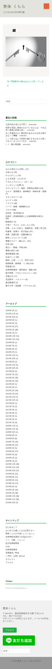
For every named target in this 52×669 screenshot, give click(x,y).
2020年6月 (10, 445)
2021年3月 (10, 416)
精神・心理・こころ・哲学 (17, 260)
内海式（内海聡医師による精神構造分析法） (25, 216)
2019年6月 (10, 480)
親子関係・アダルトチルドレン (19, 273)
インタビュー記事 (13, 185)
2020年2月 (10, 458)
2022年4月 (10, 384)
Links (8, 546)
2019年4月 (10, 486)
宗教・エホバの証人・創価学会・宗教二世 (24, 228)
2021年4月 (10, 413)
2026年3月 (10, 310)
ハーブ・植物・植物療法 (16, 207)
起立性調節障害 (12, 543)
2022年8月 (10, 371)
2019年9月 (10, 474)
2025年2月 (10, 330)
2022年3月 (10, 387)
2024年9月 (10, 342)
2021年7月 (10, 406)
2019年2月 (10, 490)
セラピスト (10, 559)
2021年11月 (10, 400)
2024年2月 (10, 352)
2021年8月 (10, 403)
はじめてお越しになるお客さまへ (20, 530)
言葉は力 (9, 276)
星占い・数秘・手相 (14, 247)
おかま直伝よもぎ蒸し (15, 169)
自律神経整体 (11, 550)
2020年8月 (10, 438)
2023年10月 (10, 358)
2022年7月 (10, 374)
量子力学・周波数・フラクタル (19, 286)
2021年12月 (10, 397)
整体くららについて (14, 238)
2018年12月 (10, 496)
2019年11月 (10, 467)
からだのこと (11, 175)
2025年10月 (10, 317)
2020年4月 (10, 451)
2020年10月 (10, 432)
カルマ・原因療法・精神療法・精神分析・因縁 (26, 191)
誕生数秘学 (10, 282)
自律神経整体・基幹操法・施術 (19, 270)
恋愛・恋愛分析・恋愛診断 (17, 234)
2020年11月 (10, 429)
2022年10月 (10, 368)
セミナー (9, 200)
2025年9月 (10, 320)
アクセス (9, 562)
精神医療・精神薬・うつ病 (17, 263)
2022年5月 (10, 381)
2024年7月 (10, 346)
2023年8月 (10, 362)
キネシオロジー (12, 197)
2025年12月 (10, 314)
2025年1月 (10, 333)
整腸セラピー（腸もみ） (16, 241)
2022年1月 (10, 394)
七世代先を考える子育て (16, 124)
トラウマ (9, 203)
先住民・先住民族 (13, 213)
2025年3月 (10, 326)
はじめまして (11, 527)
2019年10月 (10, 470)
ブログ (8, 210)
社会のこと (10, 257)
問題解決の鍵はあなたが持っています (25, 83)
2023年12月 (10, 355)
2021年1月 (10, 422)
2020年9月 (10, 435)
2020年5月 (10, 448)
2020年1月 (10, 461)
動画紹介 (9, 222)
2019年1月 (10, 493)
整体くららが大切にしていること (20, 534)
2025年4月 (10, 323)
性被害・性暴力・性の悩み (17, 231)
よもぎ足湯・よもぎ (14, 179)
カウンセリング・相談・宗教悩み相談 (22, 188)
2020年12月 (10, 426)
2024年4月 (10, 349)
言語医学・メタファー (15, 279)
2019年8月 (10, 477)
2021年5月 (10, 410)
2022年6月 (10, 378)
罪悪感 (8, 266)
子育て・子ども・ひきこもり (18, 225)
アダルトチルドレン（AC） (18, 182)
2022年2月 (10, 390)
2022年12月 (10, 365)
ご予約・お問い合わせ (15, 556)
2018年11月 (10, 499)
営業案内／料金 (12, 553)
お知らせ (9, 172)
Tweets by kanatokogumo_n (16, 588)
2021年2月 (10, 419)
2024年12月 (10, 336)
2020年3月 (10, 454)
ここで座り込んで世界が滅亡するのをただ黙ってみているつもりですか (26, 140)
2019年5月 (10, 483)
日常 (7, 244)
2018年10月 (10, 503)
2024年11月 (10, 339)
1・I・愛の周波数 (13, 144)
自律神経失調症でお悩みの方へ (19, 537)
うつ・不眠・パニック (15, 540)
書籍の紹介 (10, 250)
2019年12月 (10, 464)
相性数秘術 (10, 254)
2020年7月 (10, 442)
